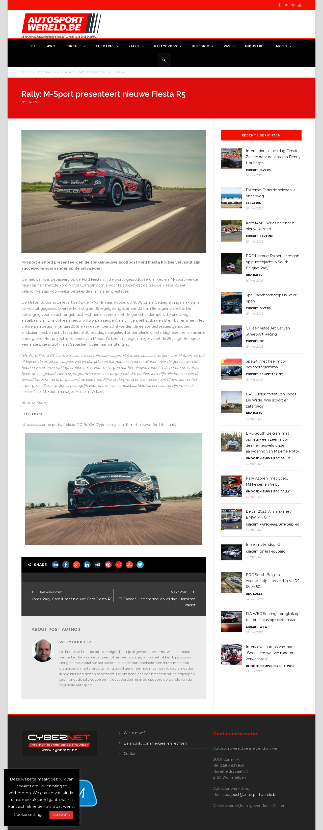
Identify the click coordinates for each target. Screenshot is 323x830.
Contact (131, 753)
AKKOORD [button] (61, 815)
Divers (265, 170)
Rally (134, 46)
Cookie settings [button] (28, 814)
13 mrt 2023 (254, 632)
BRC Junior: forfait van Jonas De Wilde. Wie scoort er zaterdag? (271, 400)
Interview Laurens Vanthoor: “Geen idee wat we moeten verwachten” (270, 653)
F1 (33, 46)
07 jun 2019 (30, 102)
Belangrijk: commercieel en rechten (155, 743)
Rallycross (165, 46)
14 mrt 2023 (254, 419)
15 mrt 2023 (254, 208)
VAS (227, 46)
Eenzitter (268, 374)
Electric (105, 46)
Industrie (255, 46)
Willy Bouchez (75, 642)
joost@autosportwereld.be (254, 794)
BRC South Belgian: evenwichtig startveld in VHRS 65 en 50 (273, 581)
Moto (281, 46)
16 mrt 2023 (254, 175)
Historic (200, 46)
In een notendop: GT (264, 544)
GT (261, 341)
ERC (276, 491)
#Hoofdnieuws (47, 72)
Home (25, 72)
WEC (263, 627)
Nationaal (268, 524)
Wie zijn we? (135, 733)
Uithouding (289, 524)
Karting (266, 236)
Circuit (73, 46)
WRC (51, 46)
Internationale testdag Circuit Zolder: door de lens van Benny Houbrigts (273, 157)
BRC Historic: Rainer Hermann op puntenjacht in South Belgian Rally (272, 262)
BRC (249, 275)
